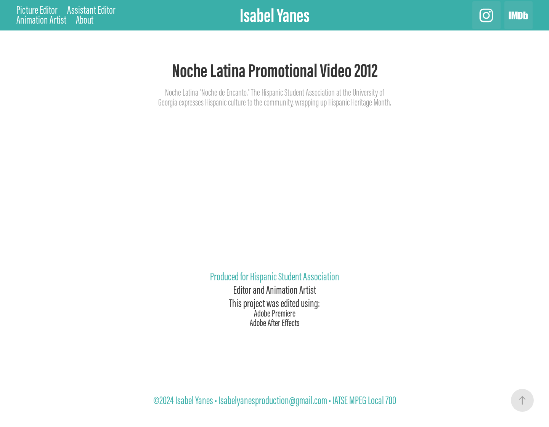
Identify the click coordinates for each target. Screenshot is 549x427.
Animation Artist (41, 20)
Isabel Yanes (277, 15)
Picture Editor (37, 10)
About (84, 20)
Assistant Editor (91, 10)
